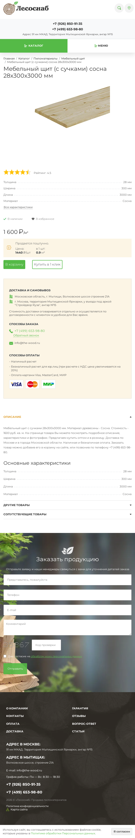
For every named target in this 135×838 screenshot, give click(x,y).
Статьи (78, 731)
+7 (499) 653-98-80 (67, 29)
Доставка (14, 731)
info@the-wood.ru (27, 343)
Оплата (13, 723)
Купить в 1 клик (47, 264)
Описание (12, 417)
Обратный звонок (26, 335)
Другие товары (16, 505)
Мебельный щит (73, 58)
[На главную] (26, 8)
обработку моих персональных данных (56, 656)
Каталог (24, 58)
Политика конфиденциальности (27, 806)
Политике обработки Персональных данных (63, 833)
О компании (17, 708)
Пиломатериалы (46, 58)
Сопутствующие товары (24, 514)
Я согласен (122, 831)
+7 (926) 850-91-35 (67, 24)
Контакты (15, 716)
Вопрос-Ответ (84, 723)
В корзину (14, 264)
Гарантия (80, 708)
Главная (9, 58)
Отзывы (79, 716)
